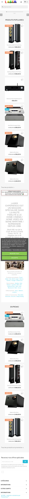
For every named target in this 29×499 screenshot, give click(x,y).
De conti (13, 296)
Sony (16, 290)
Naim (15, 288)
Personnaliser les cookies (19, 249)
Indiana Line (19, 280)
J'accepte (14, 257)
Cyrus (19, 288)
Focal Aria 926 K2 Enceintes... (14, 45)
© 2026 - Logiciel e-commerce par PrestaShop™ (10, 496)
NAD (18, 284)
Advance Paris (11, 286)
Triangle (13, 280)
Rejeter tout (14, 253)
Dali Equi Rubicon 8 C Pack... (14, 72)
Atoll (21, 283)
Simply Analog (20, 296)
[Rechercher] (14, 6)
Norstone (7, 296)
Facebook (2, 472)
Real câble (20, 295)
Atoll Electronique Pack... (14, 125)
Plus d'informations (7, 249)
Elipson (21, 279)
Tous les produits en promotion (12, 448)
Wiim (17, 286)
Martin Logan (15, 279)
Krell (20, 286)
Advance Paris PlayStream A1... (15, 98)
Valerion (21, 290)
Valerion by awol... (14, 152)
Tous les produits (8, 187)
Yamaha (8, 280)
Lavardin (13, 284)
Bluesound (11, 288)
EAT (21, 284)
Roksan (9, 284)
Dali (10, 279)
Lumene (14, 292)
